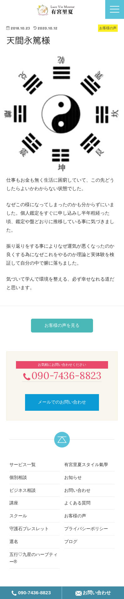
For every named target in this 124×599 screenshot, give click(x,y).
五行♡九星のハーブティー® (33, 558)
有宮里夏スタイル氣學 (86, 464)
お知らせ (73, 477)
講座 (13, 502)
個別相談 (18, 477)
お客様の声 (75, 515)
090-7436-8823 (61, 375)
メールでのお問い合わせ (62, 401)
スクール (18, 515)
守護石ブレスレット (29, 528)
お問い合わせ (77, 490)
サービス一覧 (22, 464)
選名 (13, 541)
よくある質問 (77, 502)
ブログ (70, 541)
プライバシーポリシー (86, 528)
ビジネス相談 (22, 490)
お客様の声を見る (62, 325)
